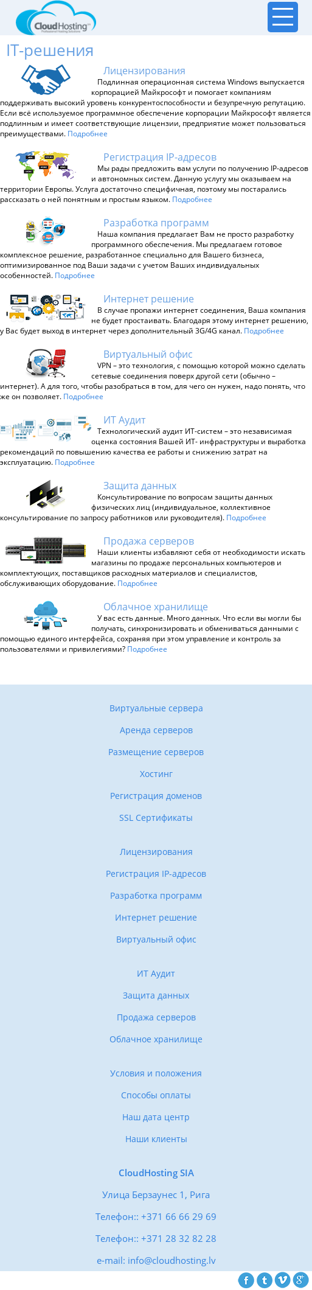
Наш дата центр (156, 1117)
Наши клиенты (156, 1139)
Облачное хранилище (156, 1039)
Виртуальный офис (156, 939)
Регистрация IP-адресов (156, 873)
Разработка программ (156, 895)
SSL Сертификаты (156, 817)
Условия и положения (156, 1073)
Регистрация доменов (156, 795)
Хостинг (156, 773)
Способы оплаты (156, 1095)
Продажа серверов (156, 1017)
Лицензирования (156, 851)
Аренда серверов (156, 730)
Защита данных (156, 995)
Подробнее (88, 133)
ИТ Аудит (156, 973)
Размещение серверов (156, 752)
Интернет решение (156, 917)
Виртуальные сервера (156, 708)
